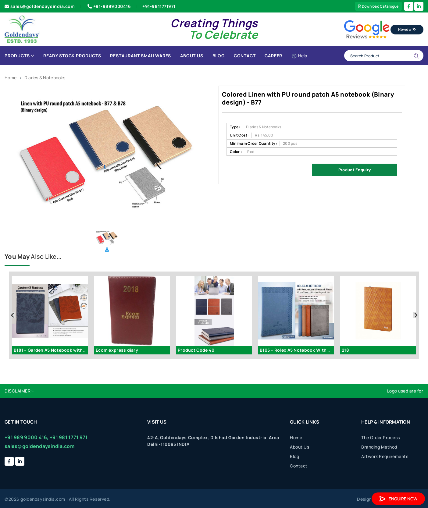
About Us (191, 56)
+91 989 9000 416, (27, 437)
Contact (245, 56)
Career (273, 56)
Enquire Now (398, 499)
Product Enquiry (354, 169)
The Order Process (380, 437)
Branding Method (379, 447)
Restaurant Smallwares (140, 56)
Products (19, 56)
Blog (218, 56)
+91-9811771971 (159, 6)
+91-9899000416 (108, 6)
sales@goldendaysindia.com (40, 6)
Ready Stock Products (72, 56)
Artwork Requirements (384, 456)
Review (407, 29)
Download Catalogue (378, 6)
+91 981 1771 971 (68, 437)
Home (10, 77)
